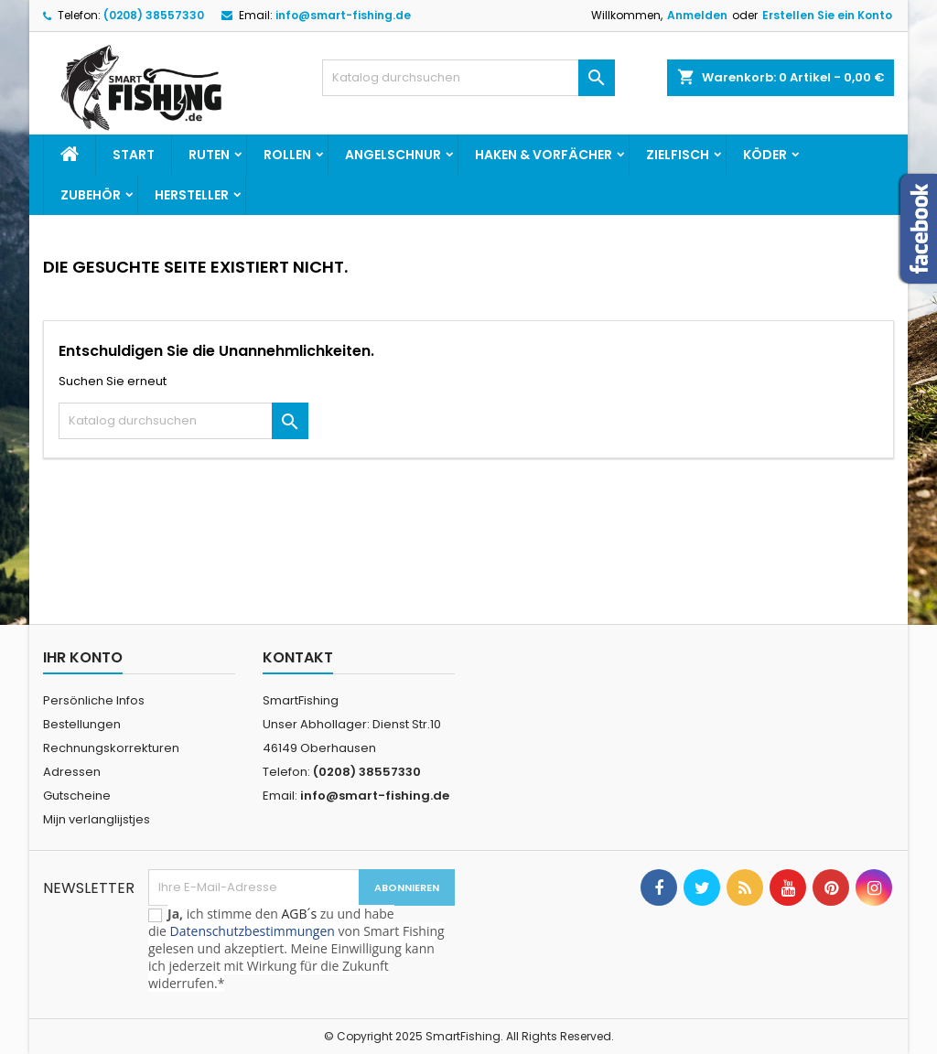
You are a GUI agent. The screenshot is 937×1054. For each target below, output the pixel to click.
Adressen (72, 771)
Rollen (287, 154)
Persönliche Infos (94, 700)
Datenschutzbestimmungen (252, 931)
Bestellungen (82, 724)
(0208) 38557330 (153, 15)
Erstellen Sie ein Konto (827, 15)
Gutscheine (77, 795)
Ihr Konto (83, 657)
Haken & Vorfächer (543, 154)
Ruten (209, 154)
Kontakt (298, 657)
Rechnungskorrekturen (111, 748)
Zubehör (90, 195)
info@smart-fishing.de (343, 15)
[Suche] (468, 77)
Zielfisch (677, 154)
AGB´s (299, 913)
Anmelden (697, 15)
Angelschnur (393, 154)
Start (134, 154)
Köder (765, 154)
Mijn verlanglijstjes (96, 819)
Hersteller (192, 195)
